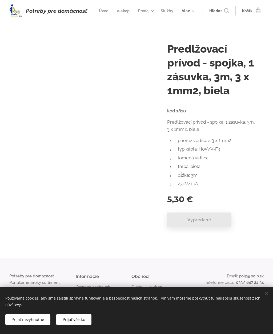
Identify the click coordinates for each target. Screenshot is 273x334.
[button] (219, 11)
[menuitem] (124, 11)
